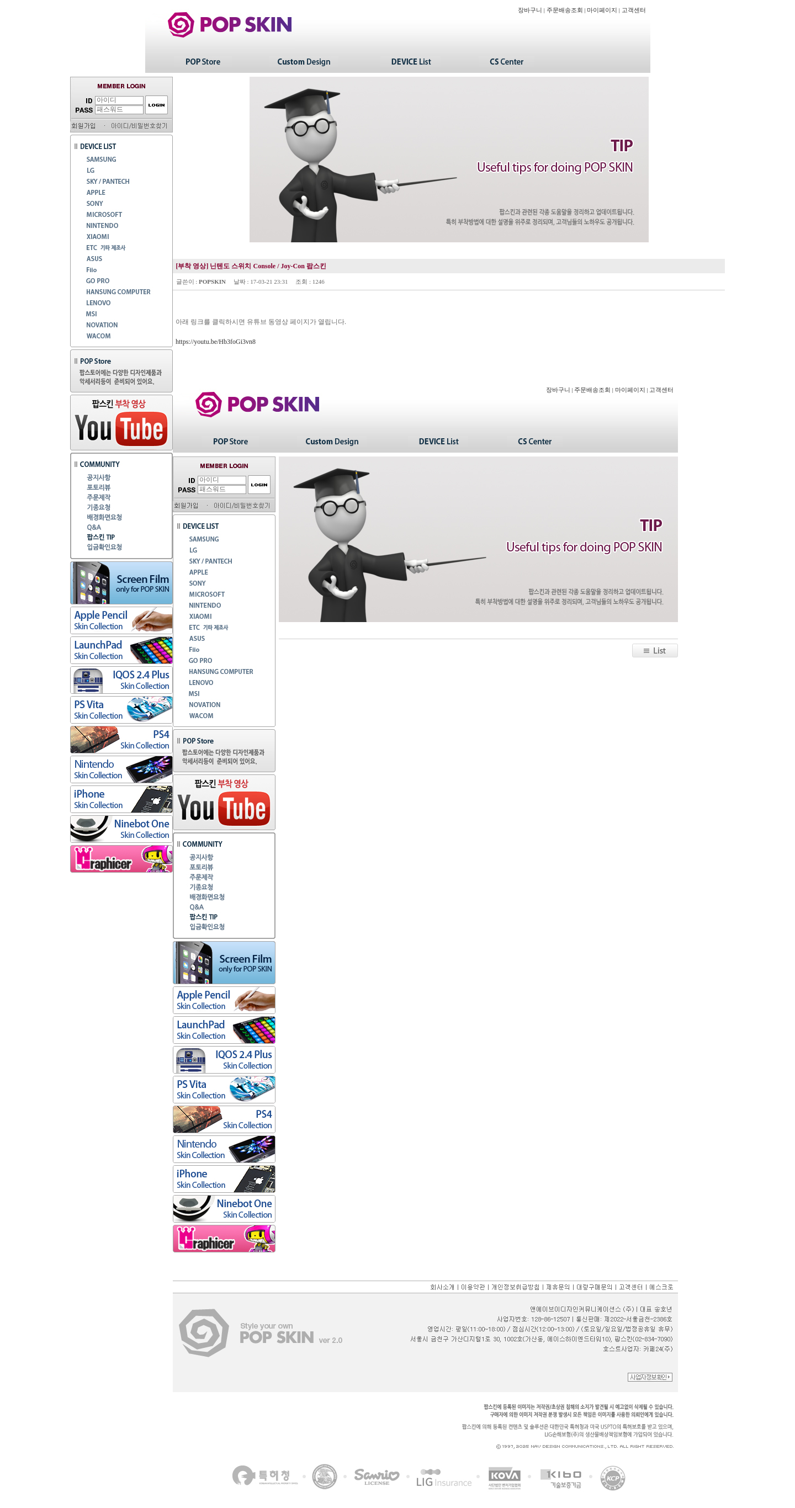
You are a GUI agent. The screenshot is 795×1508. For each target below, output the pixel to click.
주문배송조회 (565, 10)
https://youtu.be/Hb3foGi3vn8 (216, 342)
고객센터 (634, 10)
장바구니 (530, 10)
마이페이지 (602, 10)
